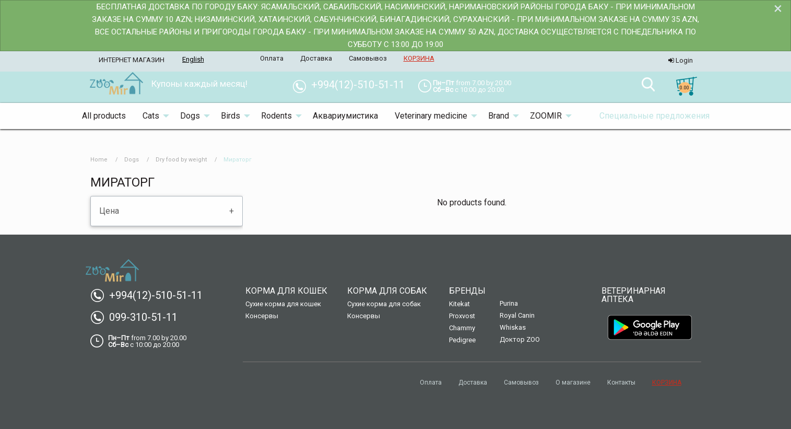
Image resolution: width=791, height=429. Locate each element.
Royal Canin (517, 315)
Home (99, 159)
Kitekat (459, 304)
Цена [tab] (109, 211)
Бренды (467, 291)
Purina (509, 303)
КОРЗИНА (666, 382)
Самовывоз (521, 382)
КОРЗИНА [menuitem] (419, 58)
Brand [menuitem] (498, 116)
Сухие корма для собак (384, 304)
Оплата (431, 382)
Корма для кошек (286, 291)
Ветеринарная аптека (633, 295)
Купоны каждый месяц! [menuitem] (199, 83)
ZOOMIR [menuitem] (546, 116)
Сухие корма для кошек (283, 304)
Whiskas (513, 327)
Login (680, 60)
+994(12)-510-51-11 (151, 295)
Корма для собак (387, 291)
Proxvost (462, 316)
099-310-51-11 (138, 317)
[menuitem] (116, 84)
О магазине (573, 382)
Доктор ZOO (520, 339)
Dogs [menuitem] (190, 116)
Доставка (472, 382)
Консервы (261, 316)
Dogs (131, 159)
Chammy (462, 328)
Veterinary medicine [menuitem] (431, 116)
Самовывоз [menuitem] (368, 58)
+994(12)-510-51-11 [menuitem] (353, 84)
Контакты (621, 382)
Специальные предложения (654, 116)
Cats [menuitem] (151, 116)
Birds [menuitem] (230, 116)
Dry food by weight (181, 159)
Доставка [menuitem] (316, 58)
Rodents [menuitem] (276, 116)
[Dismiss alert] (778, 8)
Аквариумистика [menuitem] (345, 116)
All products (104, 116)
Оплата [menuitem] (272, 58)
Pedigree (462, 340)
